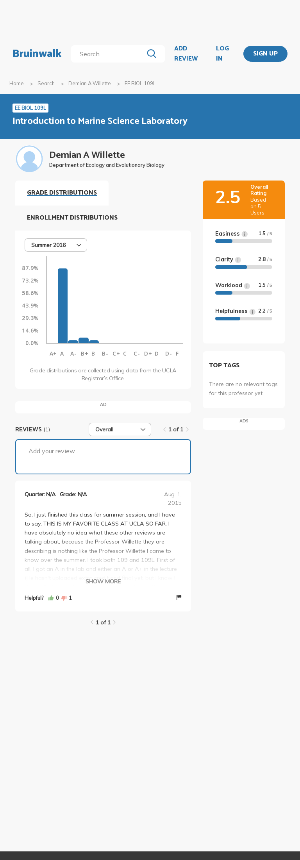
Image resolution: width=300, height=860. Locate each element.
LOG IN (222, 54)
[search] (109, 54)
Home (16, 83)
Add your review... (53, 451)
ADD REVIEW (186, 54)
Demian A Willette (89, 83)
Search (46, 83)
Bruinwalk (37, 54)
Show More (103, 581)
